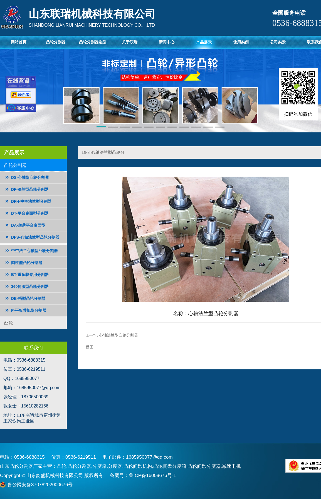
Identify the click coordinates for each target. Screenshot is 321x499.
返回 (89, 347)
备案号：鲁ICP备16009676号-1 (143, 475)
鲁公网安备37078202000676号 (40, 484)
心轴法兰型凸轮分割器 (118, 335)
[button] (101, 128)
